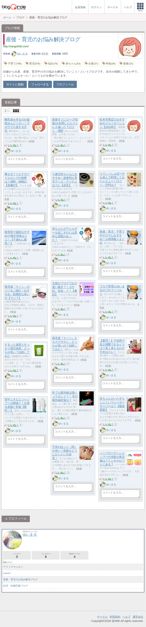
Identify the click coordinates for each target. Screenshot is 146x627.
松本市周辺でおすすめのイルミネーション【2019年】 (112, 123)
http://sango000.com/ (16, 46)
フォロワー (46, 555)
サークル (102, 616)
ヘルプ (126, 616)
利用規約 (115, 616)
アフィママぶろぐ (13, 566)
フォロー (17, 555)
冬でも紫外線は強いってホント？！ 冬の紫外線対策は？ (65, 396)
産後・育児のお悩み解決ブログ (43, 39)
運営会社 (138, 616)
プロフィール (65, 84)
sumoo (6, 573)
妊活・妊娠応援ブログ (15, 585)
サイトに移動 (15, 84)
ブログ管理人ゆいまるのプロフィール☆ (112, 290)
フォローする (40, 84)
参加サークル (74, 555)
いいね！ (13, 145)
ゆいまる (19, 53)
